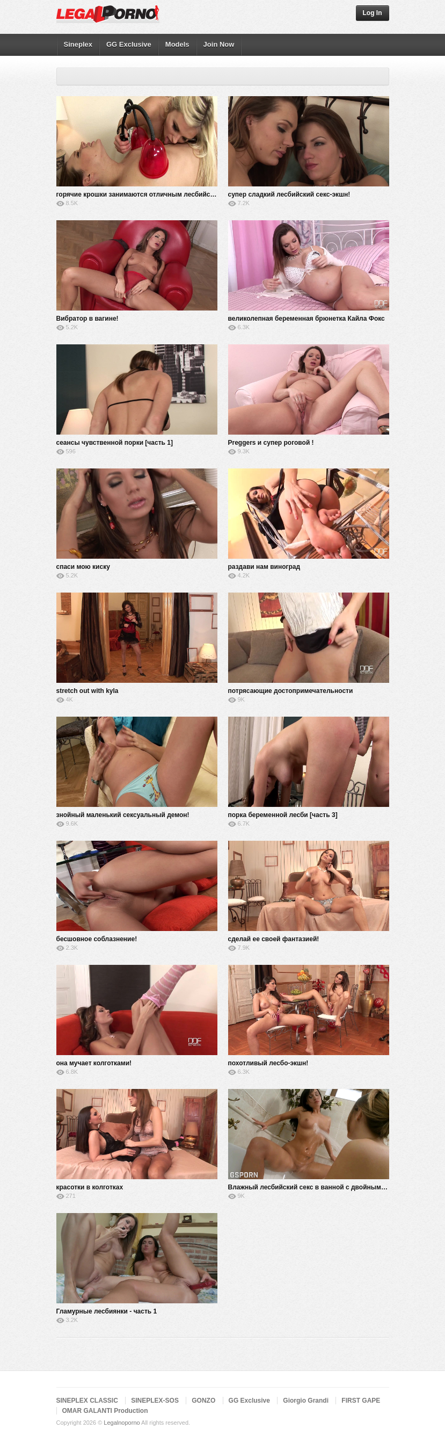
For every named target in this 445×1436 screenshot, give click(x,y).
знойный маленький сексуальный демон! (122, 815)
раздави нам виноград (264, 567)
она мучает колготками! (94, 1063)
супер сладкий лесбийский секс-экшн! (289, 194)
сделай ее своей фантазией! (273, 939)
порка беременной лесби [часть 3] (283, 815)
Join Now (219, 44)
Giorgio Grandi (306, 1400)
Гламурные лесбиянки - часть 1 (106, 1311)
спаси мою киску (83, 567)
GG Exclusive (128, 44)
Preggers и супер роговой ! (271, 442)
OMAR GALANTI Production (105, 1411)
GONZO (203, 1400)
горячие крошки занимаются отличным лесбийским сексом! (152, 194)
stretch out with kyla (87, 691)
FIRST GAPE (360, 1400)
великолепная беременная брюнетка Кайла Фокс (306, 318)
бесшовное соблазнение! (96, 939)
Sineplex (78, 44)
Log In (372, 13)
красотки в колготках (89, 1187)
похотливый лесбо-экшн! (268, 1063)
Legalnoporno (122, 1422)
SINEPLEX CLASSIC (87, 1400)
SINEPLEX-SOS (155, 1400)
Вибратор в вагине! (87, 318)
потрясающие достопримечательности (290, 691)
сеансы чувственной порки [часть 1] (114, 442)
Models (177, 44)
